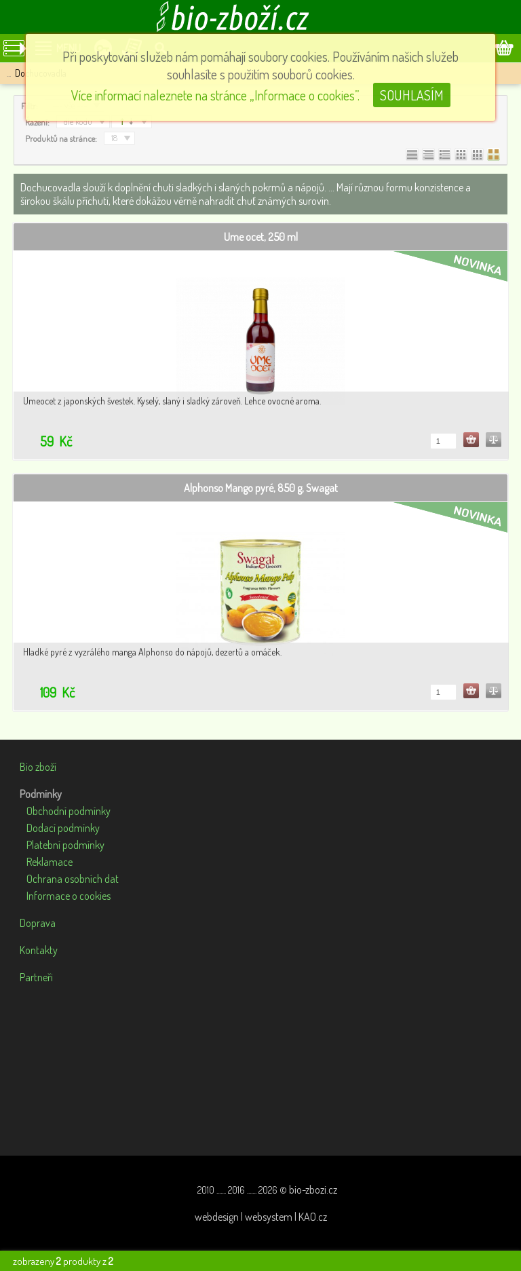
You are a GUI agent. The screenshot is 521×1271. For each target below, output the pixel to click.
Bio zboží (38, 767)
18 (114, 137)
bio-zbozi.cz (313, 1189)
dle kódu (78, 121)
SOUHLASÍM (412, 95)
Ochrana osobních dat (72, 879)
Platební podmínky (65, 845)
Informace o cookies (68, 896)
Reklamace (49, 862)
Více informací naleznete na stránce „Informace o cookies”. (215, 95)
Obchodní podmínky (68, 811)
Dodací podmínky (63, 828)
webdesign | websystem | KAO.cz (261, 1216)
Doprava (38, 923)
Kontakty (39, 950)
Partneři (36, 977)
